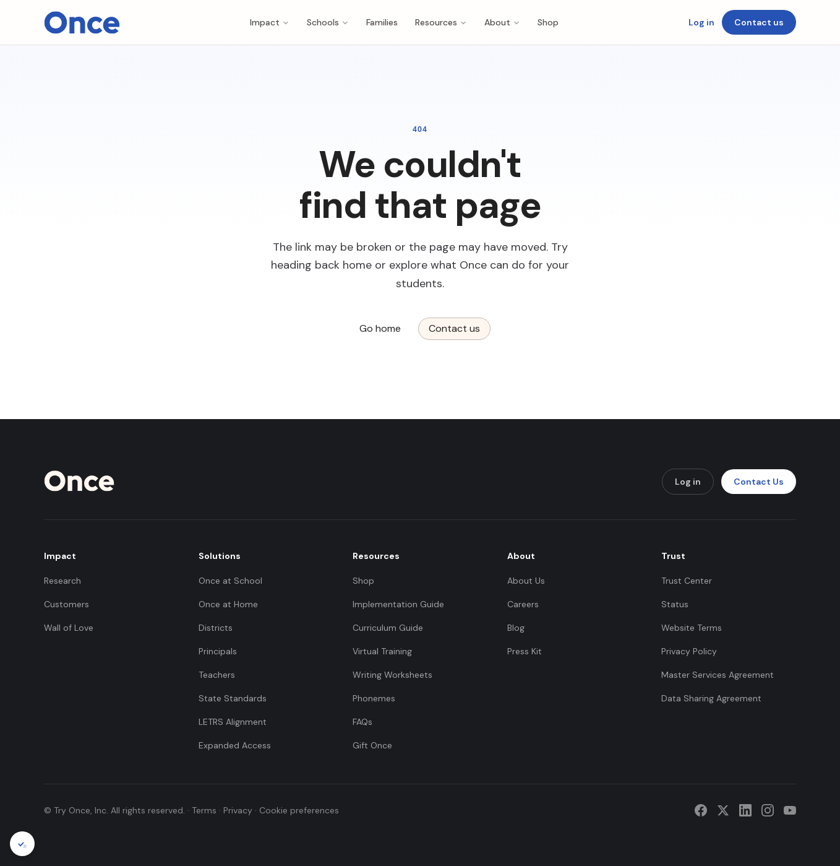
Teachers (217, 674)
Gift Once (372, 745)
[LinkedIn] (745, 810)
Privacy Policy (689, 651)
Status (674, 604)
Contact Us (759, 481)
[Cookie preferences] (22, 843)
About (502, 22)
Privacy (237, 810)
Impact (269, 22)
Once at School (230, 580)
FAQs (362, 721)
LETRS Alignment (233, 721)
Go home (380, 328)
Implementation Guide (398, 604)
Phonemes (374, 698)
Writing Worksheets (392, 674)
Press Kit (524, 651)
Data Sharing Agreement (711, 698)
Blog (516, 627)
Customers (66, 604)
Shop (548, 22)
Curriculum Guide (388, 627)
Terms (204, 810)
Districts (216, 627)
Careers (523, 604)
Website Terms (691, 627)
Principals (218, 651)
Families (382, 22)
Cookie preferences (299, 810)
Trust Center (686, 580)
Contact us (759, 22)
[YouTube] (790, 810)
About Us (526, 580)
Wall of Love (68, 627)
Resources (441, 22)
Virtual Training (382, 651)
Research (62, 580)
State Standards (233, 698)
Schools (328, 22)
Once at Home (228, 604)
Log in (701, 22)
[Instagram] (767, 810)
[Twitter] (723, 810)
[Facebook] (701, 810)
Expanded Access (235, 745)
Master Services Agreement (717, 674)
